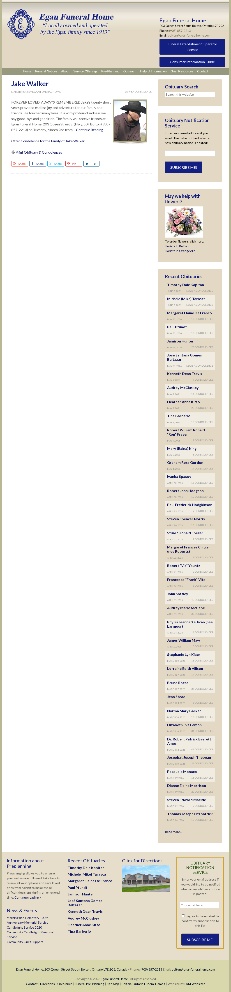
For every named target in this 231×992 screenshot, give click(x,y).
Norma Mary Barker (184, 710)
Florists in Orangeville (180, 250)
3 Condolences (203, 701)
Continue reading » (27, 896)
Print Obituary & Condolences (39, 151)
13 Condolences (202, 421)
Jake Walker (30, 83)
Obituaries (64, 983)
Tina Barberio (178, 415)
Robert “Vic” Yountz (183, 564)
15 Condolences (202, 332)
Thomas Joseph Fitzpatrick (190, 813)
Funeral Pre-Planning (89, 983)
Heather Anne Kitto (183, 401)
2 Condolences (203, 439)
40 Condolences (202, 598)
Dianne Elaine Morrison (186, 784)
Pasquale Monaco (182, 770)
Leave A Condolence (138, 90)
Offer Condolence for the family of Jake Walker (48, 140)
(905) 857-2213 (180, 30)
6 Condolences (203, 453)
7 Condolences (203, 538)
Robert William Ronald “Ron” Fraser (186, 431)
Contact (32, 983)
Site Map (113, 983)
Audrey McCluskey (183, 386)
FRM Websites (195, 983)
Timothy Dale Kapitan (185, 284)
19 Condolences (202, 673)
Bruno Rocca (177, 682)
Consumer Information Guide (192, 61)
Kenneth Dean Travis (184, 372)
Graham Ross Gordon (185, 461)
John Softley (177, 593)
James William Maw (183, 639)
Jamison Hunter (180, 340)
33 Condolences (202, 612)
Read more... (173, 831)
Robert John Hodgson (185, 490)
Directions (47, 983)
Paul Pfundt (177, 326)
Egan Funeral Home (114, 978)
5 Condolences (203, 584)
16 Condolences (202, 481)
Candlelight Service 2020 (24, 926)
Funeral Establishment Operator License (192, 46)
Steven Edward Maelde (186, 799)
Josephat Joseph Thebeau (189, 756)
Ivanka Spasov (179, 475)
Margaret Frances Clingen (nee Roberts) (188, 548)
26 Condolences (202, 346)
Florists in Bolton (177, 245)
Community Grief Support (25, 941)
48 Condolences (202, 748)
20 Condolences (202, 406)
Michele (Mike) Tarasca (186, 298)
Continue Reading (89, 129)
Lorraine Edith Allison (185, 667)
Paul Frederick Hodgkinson (189, 504)
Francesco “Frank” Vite (186, 578)
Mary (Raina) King (181, 447)
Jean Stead (176, 696)
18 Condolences (202, 556)
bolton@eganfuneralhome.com (188, 34)
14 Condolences (202, 392)
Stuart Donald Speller (185, 532)
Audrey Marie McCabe (186, 607)
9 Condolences (203, 510)
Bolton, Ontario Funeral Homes (143, 983)
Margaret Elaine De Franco (189, 312)
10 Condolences (202, 495)
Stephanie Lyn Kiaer (183, 653)
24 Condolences (202, 687)
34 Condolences (202, 729)
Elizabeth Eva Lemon (184, 724)
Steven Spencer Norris (186, 518)
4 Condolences (203, 378)
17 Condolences (202, 318)
